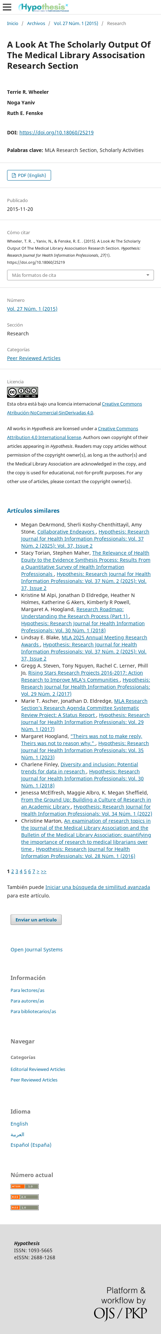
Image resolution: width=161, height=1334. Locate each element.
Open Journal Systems (37, 949)
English (19, 1123)
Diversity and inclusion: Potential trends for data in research (79, 768)
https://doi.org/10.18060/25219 (56, 132)
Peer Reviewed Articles (34, 358)
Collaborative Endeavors (66, 531)
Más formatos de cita (34, 275)
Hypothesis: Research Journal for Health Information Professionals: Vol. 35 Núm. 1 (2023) (85, 750)
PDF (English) (31, 175)
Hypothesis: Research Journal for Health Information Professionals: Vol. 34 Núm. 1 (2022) (86, 810)
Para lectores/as (27, 990)
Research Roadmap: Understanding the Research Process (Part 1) (75, 613)
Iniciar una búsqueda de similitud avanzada (97, 887)
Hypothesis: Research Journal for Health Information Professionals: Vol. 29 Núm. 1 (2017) (85, 722)
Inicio (12, 23)
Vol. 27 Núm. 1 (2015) (76, 23)
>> (44, 871)
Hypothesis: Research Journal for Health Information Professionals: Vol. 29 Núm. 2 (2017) (85, 686)
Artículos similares (33, 510)
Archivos (36, 23)
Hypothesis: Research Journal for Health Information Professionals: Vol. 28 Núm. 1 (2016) (78, 852)
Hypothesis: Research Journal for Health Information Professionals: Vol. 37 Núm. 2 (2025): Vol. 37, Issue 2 (85, 538)
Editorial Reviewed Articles (38, 1069)
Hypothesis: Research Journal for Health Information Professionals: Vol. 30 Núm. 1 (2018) (83, 627)
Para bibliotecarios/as (33, 1011)
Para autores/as (27, 1001)
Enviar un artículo (36, 919)
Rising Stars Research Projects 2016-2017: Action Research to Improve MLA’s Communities (82, 676)
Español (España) (31, 1144)
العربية (17, 1134)
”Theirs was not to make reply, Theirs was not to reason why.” (81, 740)
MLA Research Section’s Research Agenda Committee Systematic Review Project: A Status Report (84, 708)
